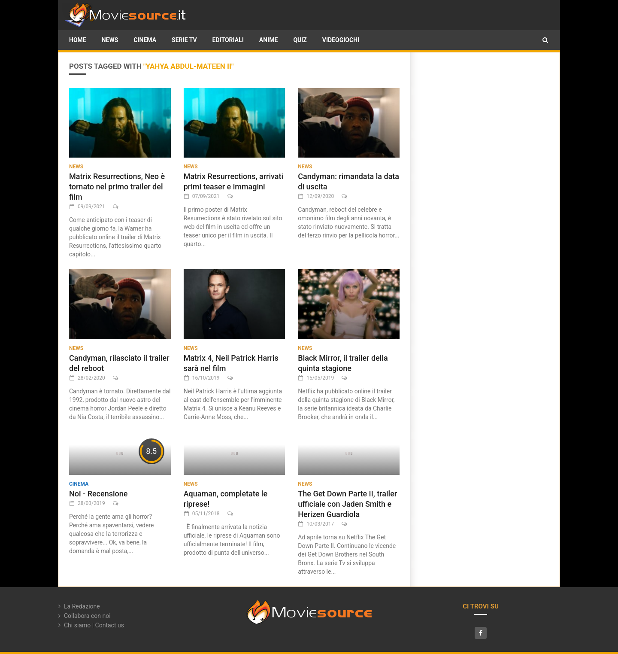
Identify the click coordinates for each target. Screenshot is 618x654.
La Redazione (82, 606)
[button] (545, 40)
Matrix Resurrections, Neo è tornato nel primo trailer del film (117, 186)
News (110, 40)
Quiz (299, 40)
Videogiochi (340, 40)
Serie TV (184, 40)
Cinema (144, 40)
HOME (77, 40)
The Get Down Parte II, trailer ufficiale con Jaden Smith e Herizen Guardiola (347, 504)
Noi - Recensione (98, 493)
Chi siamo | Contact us (94, 625)
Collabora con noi (87, 615)
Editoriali (228, 40)
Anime (268, 40)
